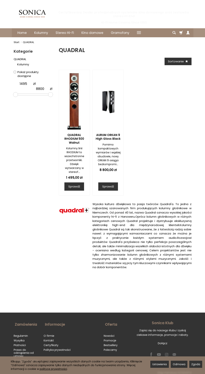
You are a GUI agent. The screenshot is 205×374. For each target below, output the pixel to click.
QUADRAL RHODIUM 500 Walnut (74, 139)
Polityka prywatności (57, 347)
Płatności (20, 343)
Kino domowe (92, 33)
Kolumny (41, 33)
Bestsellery (111, 343)
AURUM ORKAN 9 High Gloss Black (108, 137)
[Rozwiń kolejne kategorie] (139, 32)
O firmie (49, 333)
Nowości (109, 333)
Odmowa (179, 364)
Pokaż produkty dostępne (26, 74)
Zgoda (195, 364)
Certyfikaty (51, 343)
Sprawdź (74, 187)
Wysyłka (19, 338)
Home (22, 33)
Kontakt (49, 338)
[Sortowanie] (177, 62)
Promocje (110, 338)
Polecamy (110, 347)
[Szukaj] (174, 32)
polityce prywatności (53, 369)
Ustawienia (159, 364)
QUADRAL (20, 59)
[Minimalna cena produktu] (23, 83)
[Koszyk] (181, 32)
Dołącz (162, 344)
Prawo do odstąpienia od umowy (24, 351)
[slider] (15, 94)
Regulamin (21, 333)
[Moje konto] (188, 32)
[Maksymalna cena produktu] (40, 88)
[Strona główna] (32, 13)
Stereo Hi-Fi (65, 33)
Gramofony (120, 33)
